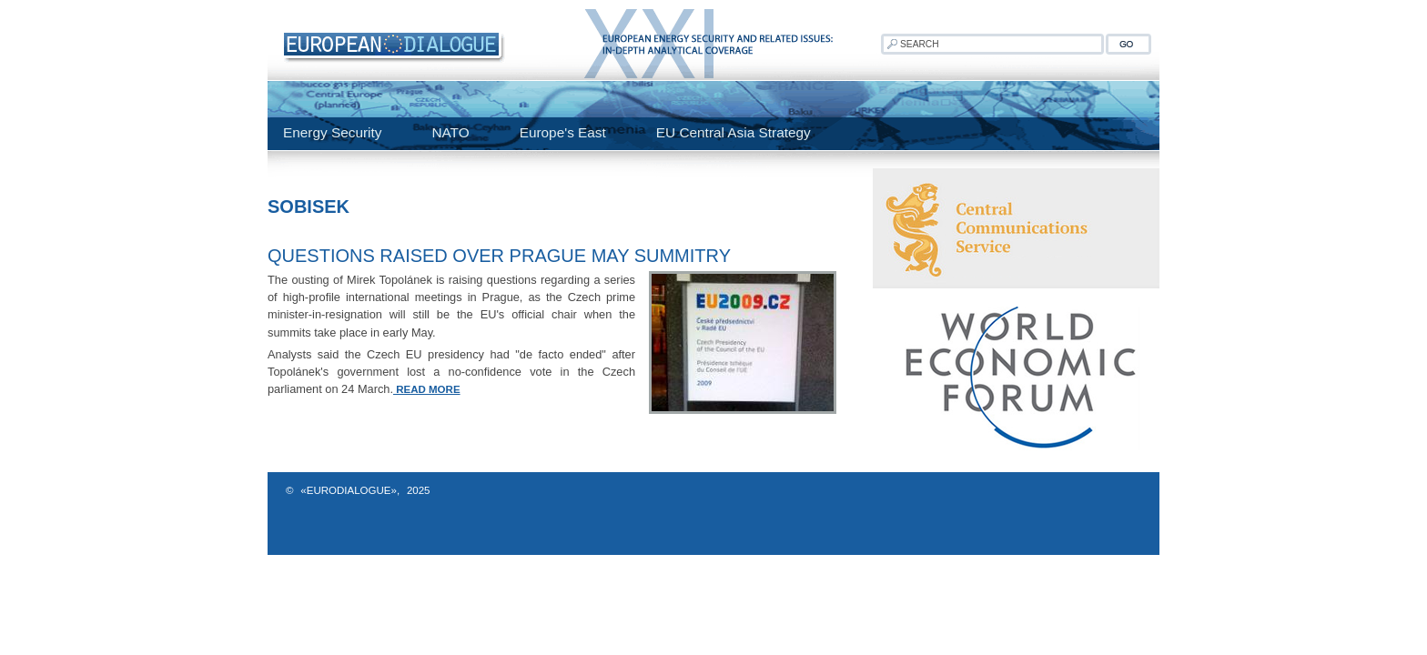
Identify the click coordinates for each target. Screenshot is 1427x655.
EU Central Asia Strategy (733, 132)
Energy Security (332, 132)
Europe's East (563, 132)
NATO (450, 132)
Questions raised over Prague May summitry (499, 256)
